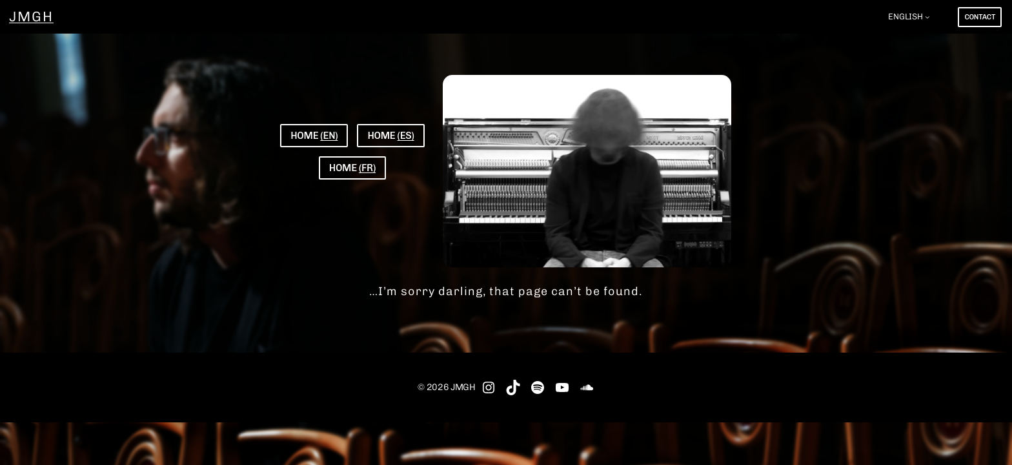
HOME (314, 135)
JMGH (31, 16)
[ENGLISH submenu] (927, 16)
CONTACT (979, 17)
